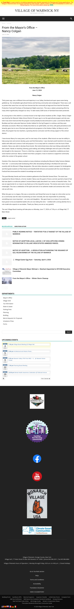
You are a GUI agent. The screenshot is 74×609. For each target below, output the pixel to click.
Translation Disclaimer (37, 588)
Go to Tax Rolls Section (37, 571)
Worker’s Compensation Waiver (51, 601)
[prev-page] (3, 288)
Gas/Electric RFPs (17, 597)
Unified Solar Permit (54, 597)
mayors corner (11, 218)
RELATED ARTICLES (7, 226)
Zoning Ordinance (58, 599)
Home (3, 23)
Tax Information (8, 304)
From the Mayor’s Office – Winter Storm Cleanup (30, 278)
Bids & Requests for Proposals (12, 318)
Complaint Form (66, 597)
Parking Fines (7, 309)
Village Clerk (7, 301)
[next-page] (6, 288)
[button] (3, 18)
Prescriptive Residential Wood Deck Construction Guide (37, 603)
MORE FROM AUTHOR (20, 226)
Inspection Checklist (41, 597)
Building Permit (6, 597)
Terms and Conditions (37, 580)
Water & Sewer (8, 306)
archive (9, 23)
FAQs (37, 575)
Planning (6, 312)
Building (5, 315)
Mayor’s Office (7, 298)
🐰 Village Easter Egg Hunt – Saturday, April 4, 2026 (32, 260)
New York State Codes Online (21, 601)
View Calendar (45, 378)
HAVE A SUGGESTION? (37, 592)
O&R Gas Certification (16, 599)
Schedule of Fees (8, 321)
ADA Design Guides (35, 601)
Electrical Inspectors (28, 597)
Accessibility (37, 584)
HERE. (52, 5)
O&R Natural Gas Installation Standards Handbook (37, 599)
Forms (5, 324)
